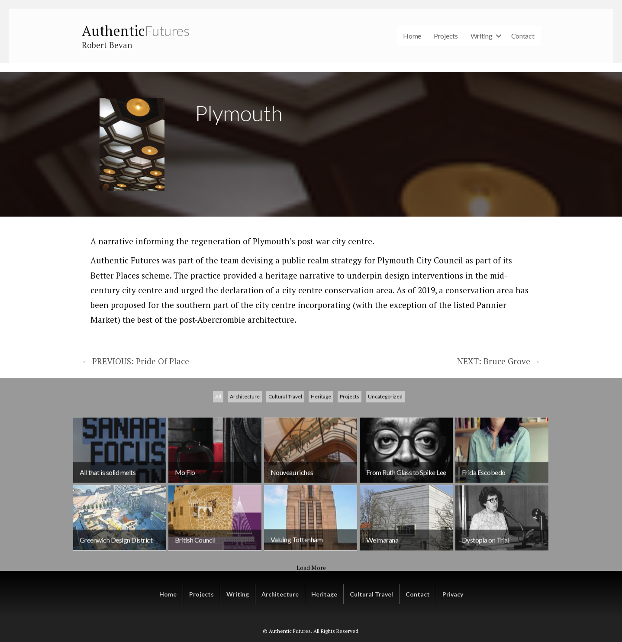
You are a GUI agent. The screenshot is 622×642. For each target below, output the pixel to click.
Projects (446, 36)
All (218, 447)
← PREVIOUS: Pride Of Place (135, 361)
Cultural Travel (285, 447)
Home (412, 36)
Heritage (321, 447)
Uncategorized (385, 447)
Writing (482, 36)
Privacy (452, 594)
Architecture (245, 447)
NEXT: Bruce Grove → (499, 361)
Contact (523, 36)
